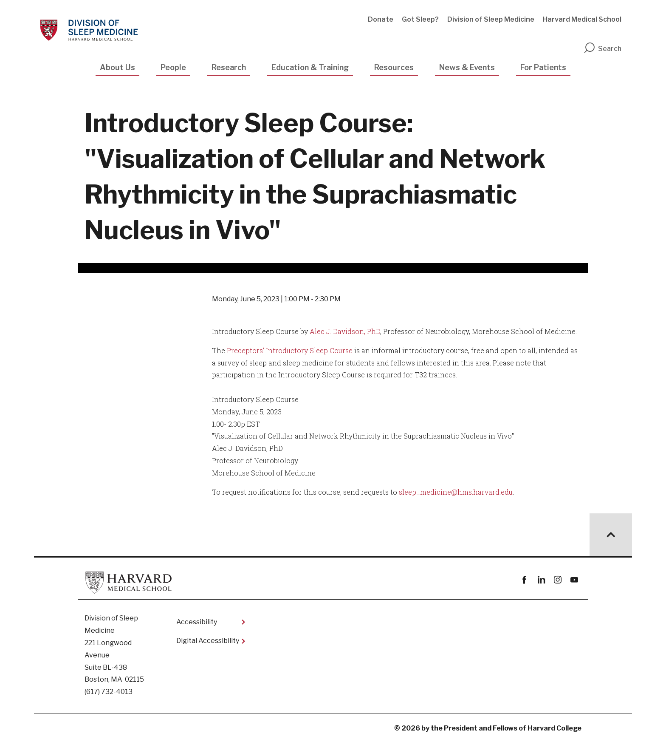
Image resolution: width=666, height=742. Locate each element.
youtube (574, 579)
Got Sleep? (420, 19)
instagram (557, 579)
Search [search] (602, 48)
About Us (117, 67)
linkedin (540, 579)
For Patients (543, 67)
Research (229, 67)
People (173, 67)
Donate (380, 19)
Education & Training (310, 67)
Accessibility (196, 622)
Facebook (524, 579)
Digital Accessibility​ (207, 641)
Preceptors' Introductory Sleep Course (290, 350)
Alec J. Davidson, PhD (345, 331)
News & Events (467, 67)
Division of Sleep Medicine (490, 19)
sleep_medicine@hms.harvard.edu (456, 491)
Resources (394, 67)
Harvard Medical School (582, 19)
